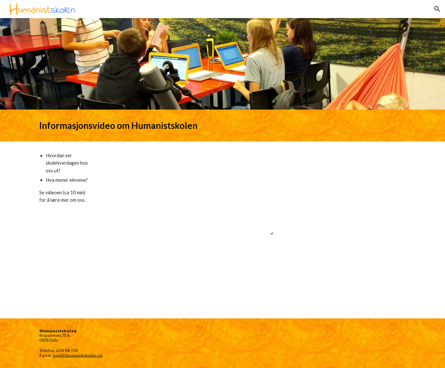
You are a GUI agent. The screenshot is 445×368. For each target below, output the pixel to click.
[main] (222, 125)
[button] (437, 9)
